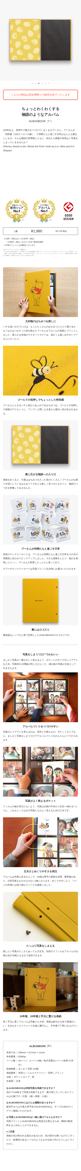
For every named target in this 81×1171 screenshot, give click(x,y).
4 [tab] (42, 83)
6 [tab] (48, 83)
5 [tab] (45, 83)
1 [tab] (32, 83)
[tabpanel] (40, 40)
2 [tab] (35, 83)
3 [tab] (38, 83)
